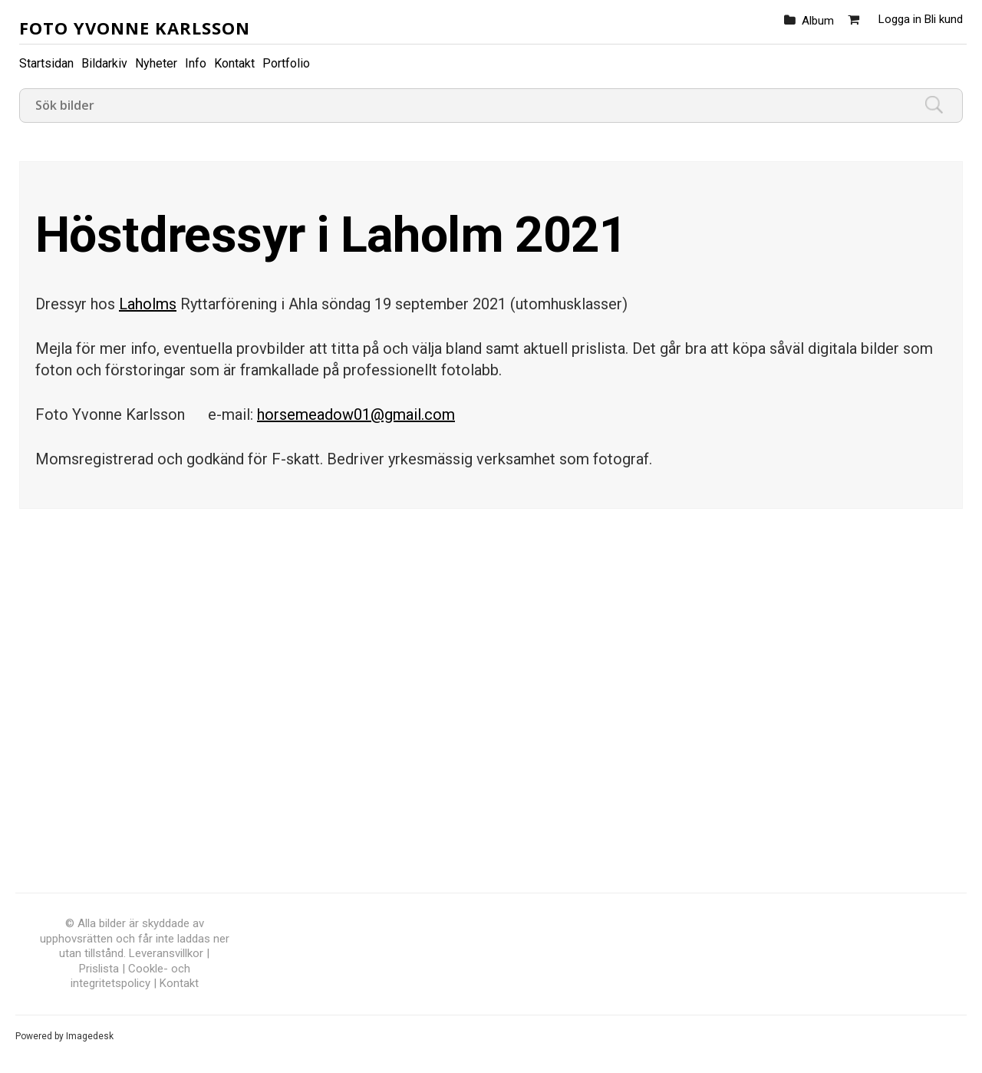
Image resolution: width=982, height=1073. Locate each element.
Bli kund (943, 19)
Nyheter (156, 63)
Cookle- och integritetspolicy (130, 976)
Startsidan (46, 63)
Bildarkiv (104, 63)
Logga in (899, 19)
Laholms (147, 304)
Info (195, 63)
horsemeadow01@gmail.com (356, 414)
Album (818, 21)
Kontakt (234, 63)
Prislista (99, 969)
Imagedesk (90, 1036)
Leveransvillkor (166, 953)
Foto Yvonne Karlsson (134, 27)
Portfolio (286, 63)
